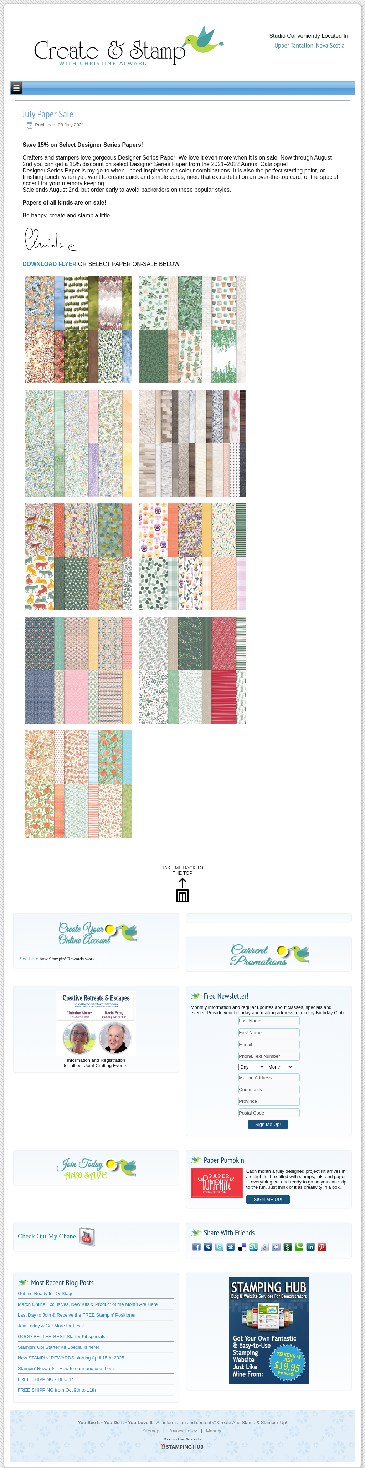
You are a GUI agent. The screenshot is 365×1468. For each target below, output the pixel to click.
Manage (214, 1430)
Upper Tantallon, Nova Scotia (309, 45)
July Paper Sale (47, 113)
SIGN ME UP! (268, 1199)
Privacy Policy (182, 1430)
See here (29, 958)
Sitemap (150, 1430)
